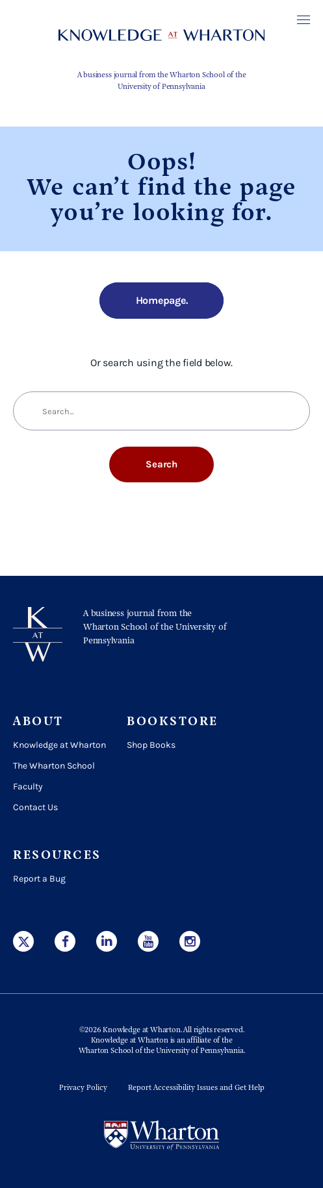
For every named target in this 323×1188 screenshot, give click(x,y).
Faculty (28, 786)
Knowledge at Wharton (59, 744)
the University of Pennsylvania (193, 1051)
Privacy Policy (83, 1088)
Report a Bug (39, 878)
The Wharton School (54, 765)
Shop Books (151, 744)
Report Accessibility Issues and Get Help (196, 1088)
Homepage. (162, 300)
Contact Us (35, 807)
